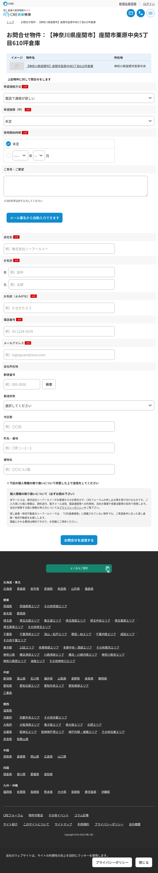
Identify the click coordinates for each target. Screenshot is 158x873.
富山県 (21, 678)
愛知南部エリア (79, 685)
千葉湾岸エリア (30, 634)
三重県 (7, 693)
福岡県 (7, 792)
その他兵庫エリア (113, 732)
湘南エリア (38, 661)
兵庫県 (7, 732)
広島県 (48, 756)
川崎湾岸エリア (54, 654)
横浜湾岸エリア (30, 654)
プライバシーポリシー (71, 508)
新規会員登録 (127, 4)
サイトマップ (63, 824)
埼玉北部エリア (30, 620)
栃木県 (7, 613)
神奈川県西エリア (14, 661)
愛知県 (7, 685)
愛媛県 (34, 774)
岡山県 (34, 756)
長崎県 (34, 792)
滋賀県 (7, 710)
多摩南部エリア (49, 647)
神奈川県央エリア (113, 654)
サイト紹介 (10, 824)
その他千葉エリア (14, 640)
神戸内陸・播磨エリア (83, 732)
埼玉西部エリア (76, 620)
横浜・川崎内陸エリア (83, 654)
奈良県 (7, 739)
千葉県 (7, 634)
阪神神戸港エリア (52, 732)
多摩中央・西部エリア (77, 647)
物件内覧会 (36, 815)
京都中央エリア (30, 717)
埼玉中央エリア (100, 620)
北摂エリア (94, 724)
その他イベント (59, 815)
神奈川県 (9, 654)
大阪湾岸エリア (30, 724)
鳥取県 (7, 756)
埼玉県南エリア (13, 627)
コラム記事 (81, 815)
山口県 (62, 756)
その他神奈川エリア (62, 661)
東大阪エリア (52, 724)
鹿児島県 (90, 792)
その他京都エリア (55, 717)
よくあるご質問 (79, 568)
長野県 (75, 678)
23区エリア (27, 647)
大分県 (62, 792)
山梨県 (62, 678)
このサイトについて (36, 824)
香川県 (21, 774)
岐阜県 (89, 678)
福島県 (89, 589)
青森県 (21, 589)
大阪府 (7, 724)
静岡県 (102, 678)
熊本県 (48, 792)
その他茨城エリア (55, 606)
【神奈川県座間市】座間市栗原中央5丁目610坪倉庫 (59, 66)
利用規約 (83, 824)
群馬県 (21, 613)
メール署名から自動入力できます (34, 217)
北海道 (7, 589)
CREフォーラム (13, 815)
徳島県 (7, 774)
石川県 (34, 678)
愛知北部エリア (30, 685)
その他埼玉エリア (39, 627)
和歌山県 (22, 739)
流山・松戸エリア (55, 634)
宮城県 (48, 589)
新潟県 (7, 678)
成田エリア (127, 634)
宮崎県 (75, 792)
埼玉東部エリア (125, 620)
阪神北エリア (28, 732)
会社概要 (135, 824)
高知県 (48, 774)
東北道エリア (52, 620)
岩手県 (34, 589)
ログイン (149, 4)
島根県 (21, 756)
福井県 (48, 678)
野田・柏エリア (81, 634)
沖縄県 (105, 792)
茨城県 (7, 606)
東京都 (7, 647)
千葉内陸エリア (106, 634)
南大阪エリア (74, 724)
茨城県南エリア (30, 606)
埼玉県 (7, 620)
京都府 (7, 717)
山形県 (75, 589)
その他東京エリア (107, 647)
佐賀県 (21, 792)
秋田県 (62, 589)
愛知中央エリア (54, 685)
